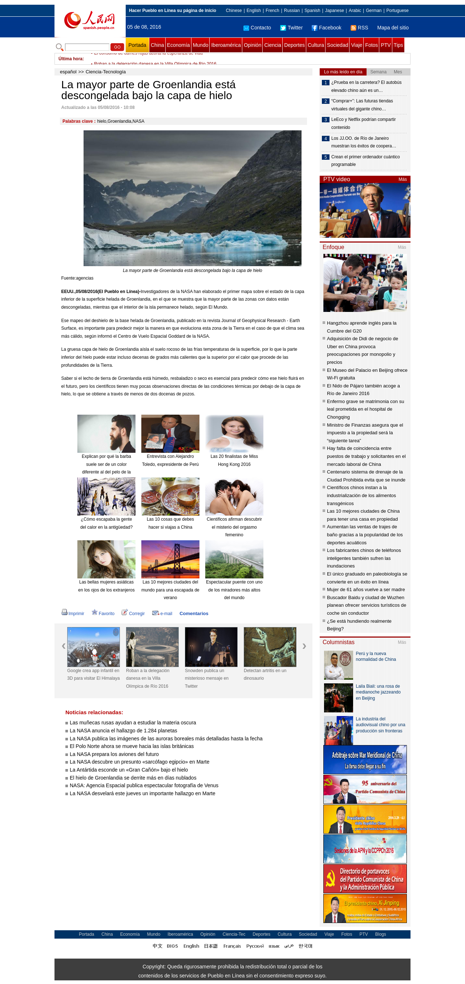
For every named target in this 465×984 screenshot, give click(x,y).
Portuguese (398, 10)
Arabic (355, 10)
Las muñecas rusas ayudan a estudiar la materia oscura (133, 722)
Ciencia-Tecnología (106, 71)
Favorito (103, 613)
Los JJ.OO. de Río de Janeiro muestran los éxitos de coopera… (363, 142)
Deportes (294, 45)
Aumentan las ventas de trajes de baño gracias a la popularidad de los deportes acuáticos (365, 534)
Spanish (312, 10)
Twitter (291, 28)
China (157, 45)
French (272, 10)
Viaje (356, 45)
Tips (398, 45)
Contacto (257, 28)
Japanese (334, 10)
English (254, 10)
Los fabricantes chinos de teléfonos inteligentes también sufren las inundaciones (364, 558)
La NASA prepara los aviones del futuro (114, 754)
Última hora (70, 58)
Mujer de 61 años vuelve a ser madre (366, 589)
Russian (292, 10)
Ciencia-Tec (234, 934)
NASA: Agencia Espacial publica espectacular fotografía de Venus (144, 785)
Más (403, 179)
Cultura (316, 45)
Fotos (371, 45)
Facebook (326, 28)
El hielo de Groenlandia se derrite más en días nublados (133, 778)
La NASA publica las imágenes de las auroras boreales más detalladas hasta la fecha (166, 738)
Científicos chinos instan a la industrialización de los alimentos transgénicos (361, 495)
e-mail (162, 613)
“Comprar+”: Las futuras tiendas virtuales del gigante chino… (362, 104)
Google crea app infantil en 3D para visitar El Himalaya (93, 674)
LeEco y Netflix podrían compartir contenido (363, 123)
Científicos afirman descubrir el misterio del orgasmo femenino (234, 527)
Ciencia (272, 45)
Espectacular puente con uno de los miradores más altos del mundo (234, 590)
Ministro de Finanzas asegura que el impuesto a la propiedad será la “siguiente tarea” (365, 432)
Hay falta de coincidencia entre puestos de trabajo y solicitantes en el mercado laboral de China (366, 456)
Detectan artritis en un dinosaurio (265, 674)
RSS (359, 28)
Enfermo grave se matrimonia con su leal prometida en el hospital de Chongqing (365, 409)
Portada (137, 45)
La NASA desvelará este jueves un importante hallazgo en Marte (142, 793)
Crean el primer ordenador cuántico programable (365, 160)
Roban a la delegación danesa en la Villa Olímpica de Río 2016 (147, 678)
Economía (178, 45)
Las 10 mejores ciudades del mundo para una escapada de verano (170, 590)
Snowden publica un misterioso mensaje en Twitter (207, 678)
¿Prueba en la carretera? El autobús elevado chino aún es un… (366, 86)
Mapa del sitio (393, 28)
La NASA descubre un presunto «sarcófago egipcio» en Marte (139, 762)
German (373, 10)
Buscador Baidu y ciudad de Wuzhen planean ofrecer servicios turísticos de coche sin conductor (366, 605)
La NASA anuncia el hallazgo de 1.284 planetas (123, 730)
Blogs (380, 934)
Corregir (133, 613)
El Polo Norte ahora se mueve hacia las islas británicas (132, 746)
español (68, 71)
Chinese (234, 10)
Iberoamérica (226, 45)
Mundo (201, 45)
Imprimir (72, 613)
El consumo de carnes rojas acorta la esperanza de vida (148, 58)
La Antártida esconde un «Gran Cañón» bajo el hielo (129, 770)
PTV (386, 45)
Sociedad (337, 45)
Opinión (252, 45)
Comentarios (193, 613)
